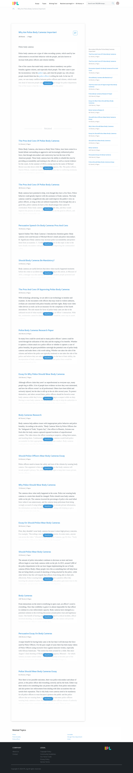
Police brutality (16, 737)
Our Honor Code (46, 757)
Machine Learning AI (66, 3)
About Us (16, 752)
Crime (68, 739)
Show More (48, 83)
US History (79, 3)
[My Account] (118, 3)
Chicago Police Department (74, 737)
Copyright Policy (45, 752)
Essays (38, 3)
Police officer (15, 739)
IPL (14, 9)
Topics (45, 3)
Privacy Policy (44, 759)
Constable (70, 734)
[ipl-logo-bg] (16, 3)
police (40, 73)
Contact (15, 754)
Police (14, 734)
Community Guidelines (48, 754)
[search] (113, 3)
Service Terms (45, 762)
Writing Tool (54, 3)
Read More (48, 168)
